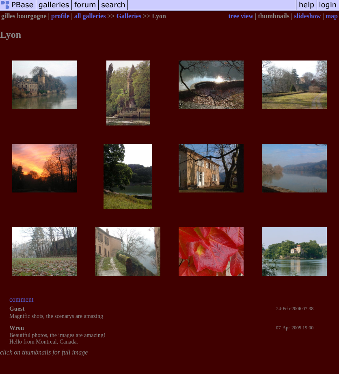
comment (21, 299)
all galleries (90, 16)
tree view (241, 16)
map (332, 16)
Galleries (129, 16)
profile (60, 16)
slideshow (307, 16)
